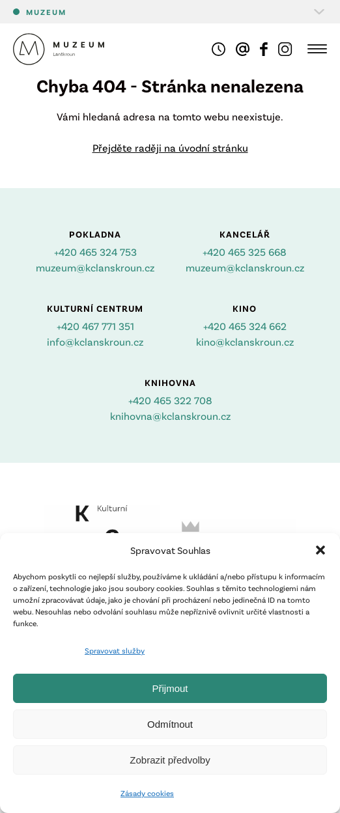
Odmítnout (170, 724)
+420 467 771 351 (95, 326)
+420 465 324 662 (245, 326)
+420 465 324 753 (95, 251)
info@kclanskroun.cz (95, 341)
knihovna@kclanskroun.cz (170, 415)
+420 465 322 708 (170, 400)
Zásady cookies (147, 792)
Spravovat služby (115, 650)
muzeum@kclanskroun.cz (95, 267)
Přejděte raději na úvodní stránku (170, 147)
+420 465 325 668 (245, 251)
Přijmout (170, 688)
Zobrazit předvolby (170, 759)
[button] (320, 550)
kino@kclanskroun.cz (245, 341)
